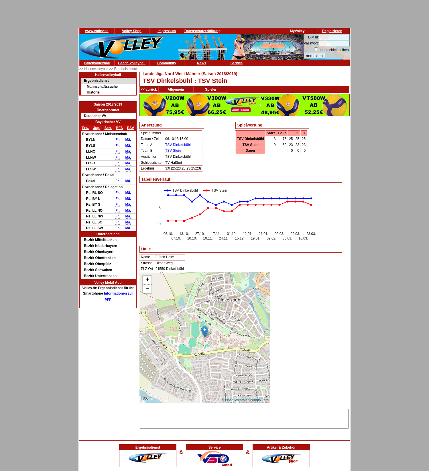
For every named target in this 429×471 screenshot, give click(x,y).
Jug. (96, 128)
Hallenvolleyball (97, 63)
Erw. (85, 128)
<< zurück (149, 89)
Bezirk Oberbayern (99, 252)
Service (237, 63)
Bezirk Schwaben (98, 270)
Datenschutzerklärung (202, 31)
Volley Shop (131, 31)
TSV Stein (173, 151)
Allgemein (176, 89)
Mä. (128, 140)
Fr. (117, 140)
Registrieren (332, 31)
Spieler (211, 89)
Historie (93, 92)
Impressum (167, 31)
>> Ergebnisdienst (123, 69)
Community (166, 63)
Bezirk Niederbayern (100, 246)
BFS (119, 128)
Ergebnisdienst (96, 81)
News (201, 63)
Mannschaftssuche (102, 87)
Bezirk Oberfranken (100, 258)
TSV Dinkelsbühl (178, 145)
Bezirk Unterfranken (100, 276)
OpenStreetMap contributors (246, 400)
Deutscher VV (95, 116)
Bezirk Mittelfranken (100, 240)
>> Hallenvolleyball (94, 69)
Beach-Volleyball (131, 63)
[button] (204, 332)
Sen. (108, 128)
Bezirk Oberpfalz (97, 264)
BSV (130, 128)
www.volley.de (96, 31)
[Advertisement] (244, 417)
